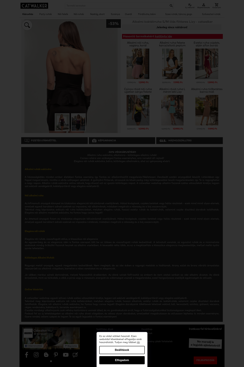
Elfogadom (122, 360)
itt (138, 342)
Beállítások (122, 349)
